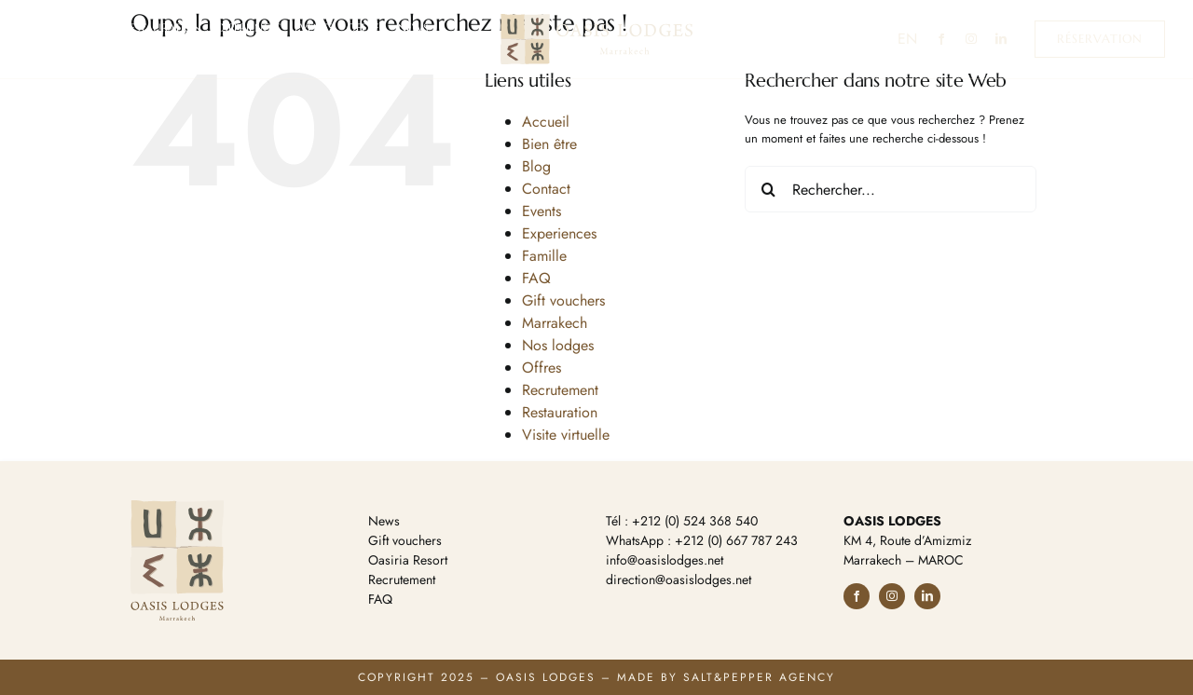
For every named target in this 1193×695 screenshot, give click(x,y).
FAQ (536, 278)
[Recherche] (768, 189)
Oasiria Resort (407, 560)
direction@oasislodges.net (678, 579)
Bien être (549, 144)
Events (541, 211)
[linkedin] (1001, 39)
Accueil (545, 121)
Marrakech (554, 323)
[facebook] (941, 39)
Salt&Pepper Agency (759, 677)
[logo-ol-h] (596, 20)
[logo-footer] (177, 506)
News (384, 520)
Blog (536, 166)
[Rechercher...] (890, 189)
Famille (544, 255)
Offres (541, 367)
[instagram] (971, 39)
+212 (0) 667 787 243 (736, 540)
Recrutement (560, 390)
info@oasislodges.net (664, 560)
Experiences (559, 233)
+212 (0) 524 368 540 (695, 520)
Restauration (559, 412)
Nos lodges (558, 345)
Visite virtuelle (566, 434)
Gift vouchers (563, 300)
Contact (546, 188)
